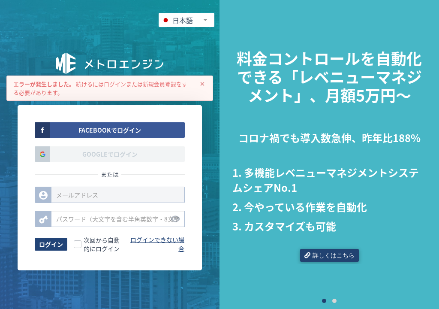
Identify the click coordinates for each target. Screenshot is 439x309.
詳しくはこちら (329, 255)
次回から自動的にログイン (102, 244)
